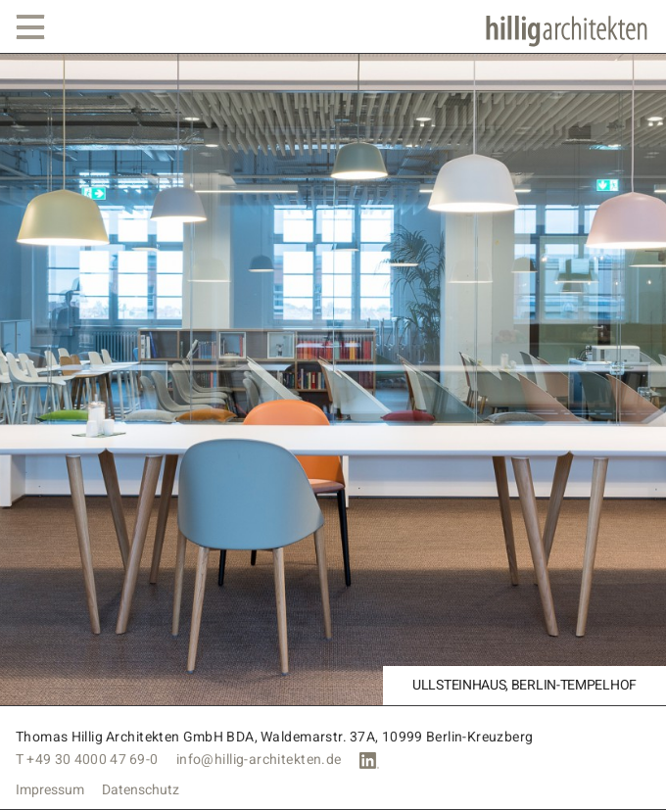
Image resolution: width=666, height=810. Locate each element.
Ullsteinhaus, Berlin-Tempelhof (524, 685)
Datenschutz (140, 790)
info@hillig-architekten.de (259, 759)
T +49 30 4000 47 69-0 (87, 759)
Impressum (50, 790)
